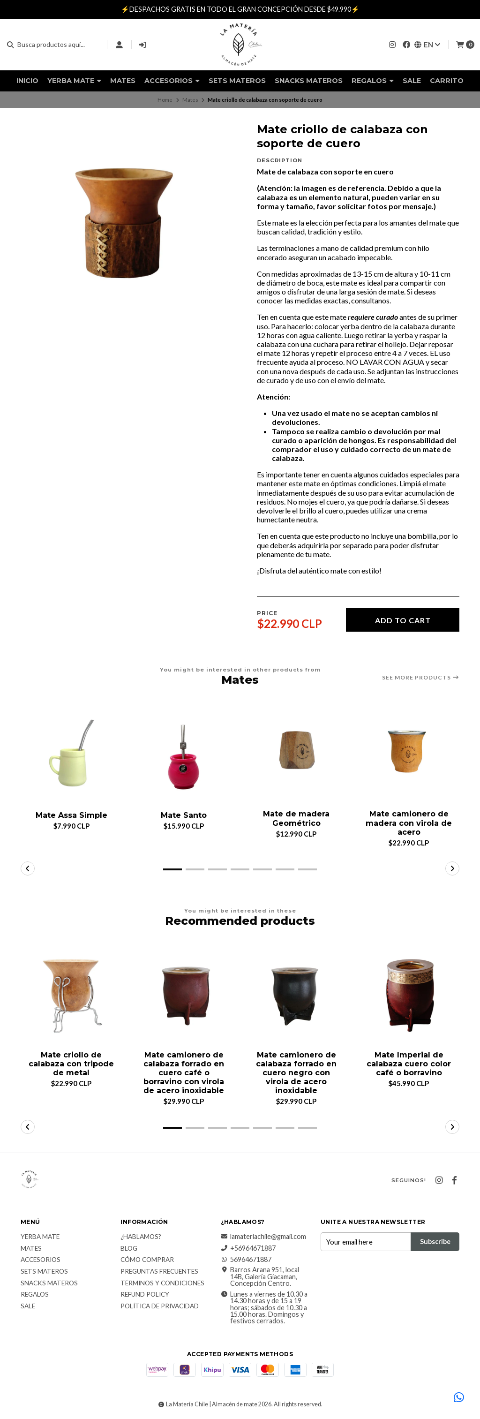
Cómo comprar (147, 1260)
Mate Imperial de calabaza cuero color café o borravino (409, 1063)
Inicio (27, 80)
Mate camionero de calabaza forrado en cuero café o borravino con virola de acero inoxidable (183, 1072)
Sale (412, 80)
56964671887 (246, 1259)
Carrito (447, 80)
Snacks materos (309, 80)
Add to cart (403, 620)
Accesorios (172, 80)
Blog (128, 1248)
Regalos (373, 80)
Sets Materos (237, 80)
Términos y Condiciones (162, 1283)
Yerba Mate (74, 80)
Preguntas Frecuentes (159, 1271)
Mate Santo (184, 815)
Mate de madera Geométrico (296, 818)
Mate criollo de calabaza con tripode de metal (71, 1063)
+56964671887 (248, 1248)
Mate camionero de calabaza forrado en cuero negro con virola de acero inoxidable (296, 1072)
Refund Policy (144, 1294)
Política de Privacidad (159, 1306)
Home (165, 100)
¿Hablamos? (140, 1237)
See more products (420, 677)
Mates (122, 80)
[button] (172, 869)
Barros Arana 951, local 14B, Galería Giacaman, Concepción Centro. (260, 1277)
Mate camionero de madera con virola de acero (409, 822)
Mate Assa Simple (71, 815)
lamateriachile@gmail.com (263, 1236)
